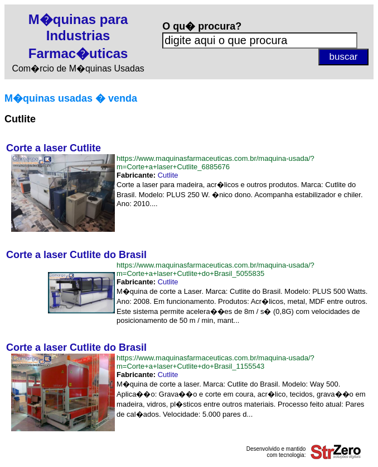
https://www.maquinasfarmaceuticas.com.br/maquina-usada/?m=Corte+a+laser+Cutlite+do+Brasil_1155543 (215, 362)
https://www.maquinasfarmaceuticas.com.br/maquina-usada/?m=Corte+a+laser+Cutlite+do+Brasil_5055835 (215, 269)
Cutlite (168, 175)
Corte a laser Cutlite (53, 148)
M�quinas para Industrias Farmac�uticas (78, 36)
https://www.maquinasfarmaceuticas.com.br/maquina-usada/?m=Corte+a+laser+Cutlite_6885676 (215, 162)
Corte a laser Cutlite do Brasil (76, 254)
